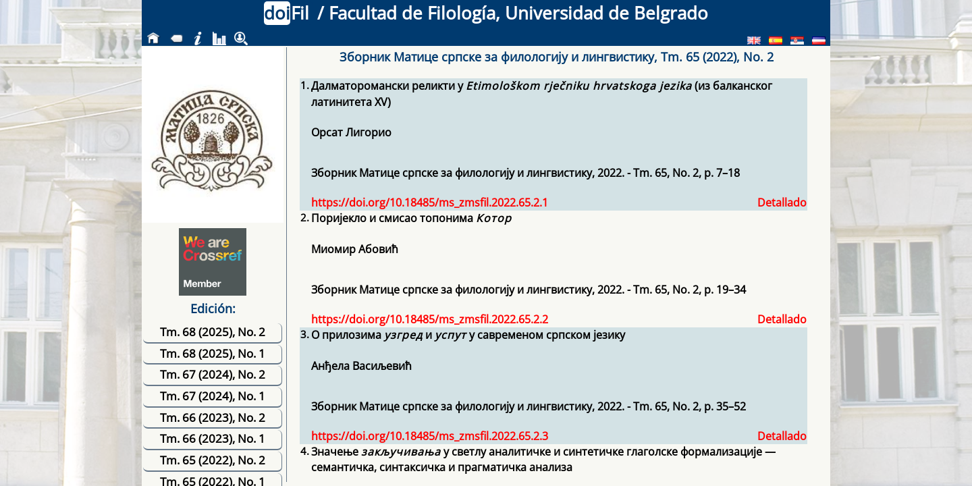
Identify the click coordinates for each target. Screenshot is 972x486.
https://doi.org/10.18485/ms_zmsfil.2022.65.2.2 (429, 319)
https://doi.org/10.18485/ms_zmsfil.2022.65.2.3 (429, 436)
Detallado (782, 202)
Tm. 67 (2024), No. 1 (212, 396)
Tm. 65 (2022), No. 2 (212, 460)
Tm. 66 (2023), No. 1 (212, 438)
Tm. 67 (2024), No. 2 (212, 374)
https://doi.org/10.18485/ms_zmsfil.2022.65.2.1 (429, 202)
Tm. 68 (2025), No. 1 (212, 353)
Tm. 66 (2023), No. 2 (212, 417)
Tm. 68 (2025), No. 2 (212, 332)
